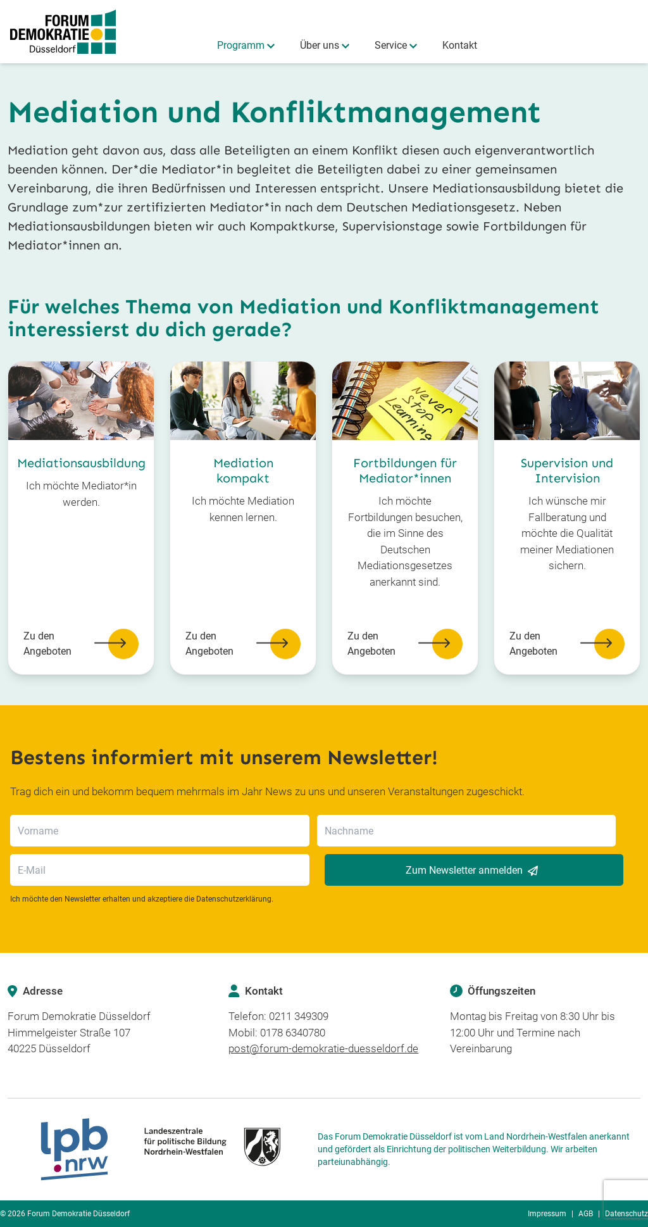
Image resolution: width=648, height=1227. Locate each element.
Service (391, 45)
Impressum (547, 1213)
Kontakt (459, 45)
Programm (241, 45)
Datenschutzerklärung (233, 899)
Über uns (319, 45)
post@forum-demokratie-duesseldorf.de (323, 1048)
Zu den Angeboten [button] (81, 644)
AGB (585, 1213)
